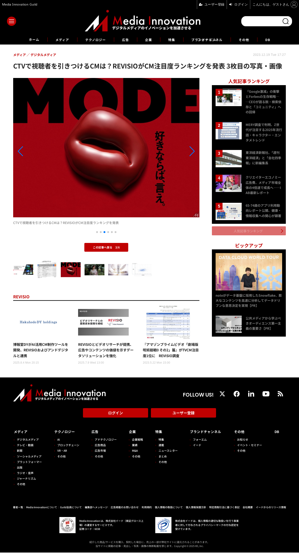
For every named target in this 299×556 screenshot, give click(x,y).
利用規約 (147, 510)
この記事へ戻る (106, 247)
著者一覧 (18, 510)
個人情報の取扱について (169, 510)
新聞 (19, 454)
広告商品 (98, 449)
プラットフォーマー (29, 465)
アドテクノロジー (104, 443)
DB (275, 39)
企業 (149, 39)
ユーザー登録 (183, 418)
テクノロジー (92, 39)
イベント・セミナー (250, 449)
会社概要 (248, 510)
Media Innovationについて (41, 510)
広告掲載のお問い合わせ (125, 510)
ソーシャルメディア (29, 460)
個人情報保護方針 (196, 510)
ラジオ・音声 (25, 476)
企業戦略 (135, 443)
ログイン (115, 418)
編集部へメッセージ (96, 510)
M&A (133, 454)
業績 (133, 449)
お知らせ (244, 443)
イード (194, 449)
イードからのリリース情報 (271, 510)
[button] (41, 151)
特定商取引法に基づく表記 (224, 510)
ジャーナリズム (26, 482)
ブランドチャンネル (210, 39)
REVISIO (22, 296)
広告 (124, 39)
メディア (57, 39)
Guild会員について (71, 510)
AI (58, 443)
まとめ (160, 460)
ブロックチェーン (68, 449)
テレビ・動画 (25, 449)
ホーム (27, 39)
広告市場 (98, 454)
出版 (19, 471)
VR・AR (61, 454)
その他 (250, 39)
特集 (173, 39)
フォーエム (197, 443)
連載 (159, 449)
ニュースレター (165, 454)
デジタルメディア (28, 443)
